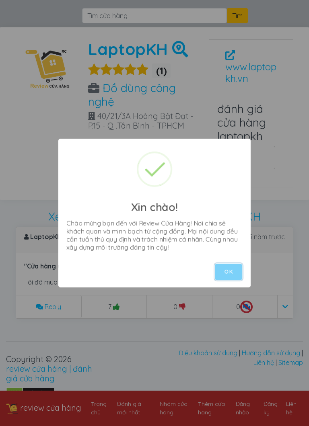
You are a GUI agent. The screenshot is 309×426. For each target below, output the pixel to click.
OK (229, 271)
